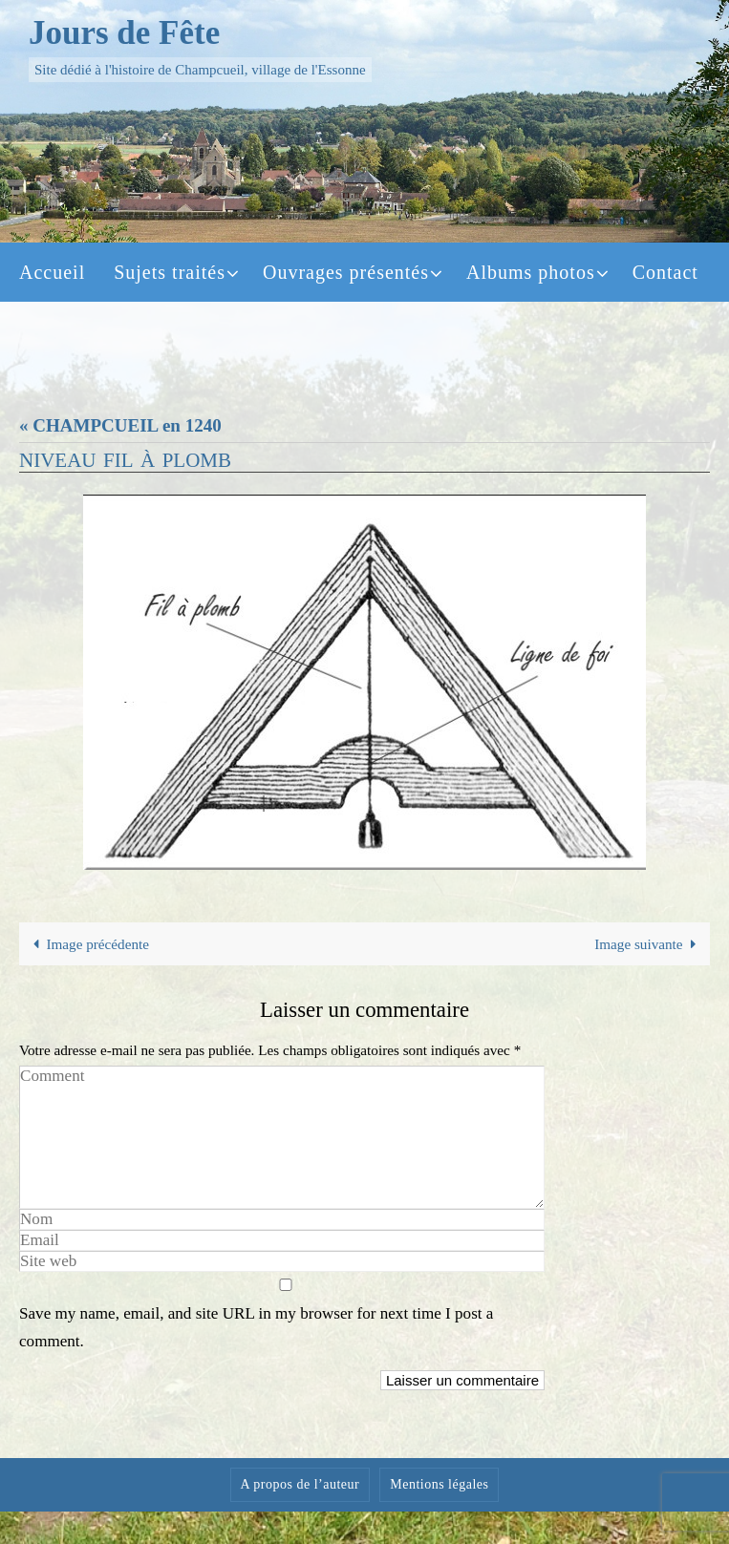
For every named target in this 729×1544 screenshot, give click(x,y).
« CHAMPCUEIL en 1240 (120, 425)
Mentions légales (439, 1484)
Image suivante (648, 944)
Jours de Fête (124, 33)
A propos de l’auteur (300, 1484)
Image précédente (87, 944)
